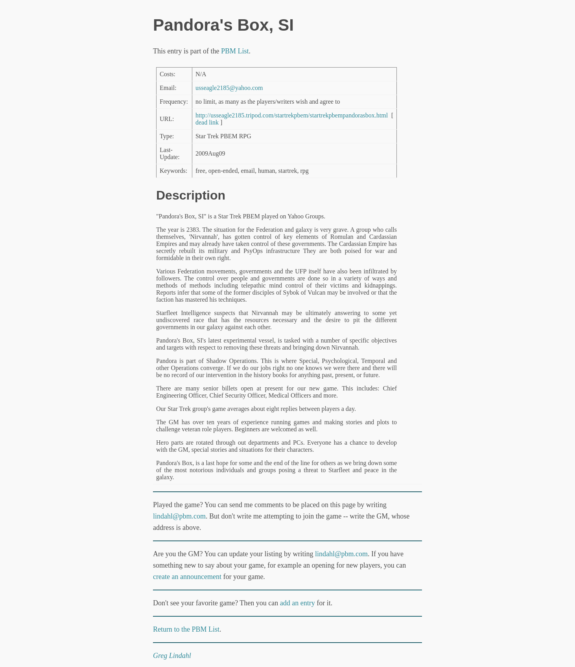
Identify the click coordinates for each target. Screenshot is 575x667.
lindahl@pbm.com (179, 516)
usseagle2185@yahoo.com (229, 87)
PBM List (235, 51)
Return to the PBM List (186, 629)
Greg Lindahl (172, 656)
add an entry (297, 603)
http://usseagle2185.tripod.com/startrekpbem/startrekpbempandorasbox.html (291, 115)
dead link (207, 122)
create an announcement (187, 577)
